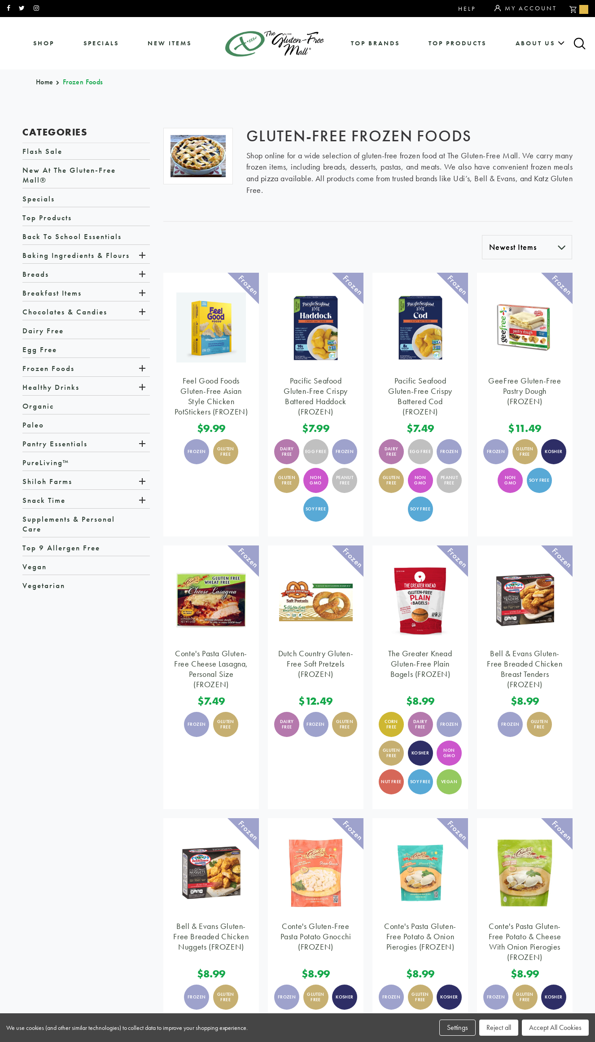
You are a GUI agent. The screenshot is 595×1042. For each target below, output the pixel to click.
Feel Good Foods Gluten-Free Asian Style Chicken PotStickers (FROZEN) (211, 398)
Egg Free (39, 351)
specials (101, 43)
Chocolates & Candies (64, 313)
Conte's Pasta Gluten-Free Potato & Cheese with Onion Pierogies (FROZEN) (525, 943)
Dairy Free (43, 332)
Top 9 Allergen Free (61, 549)
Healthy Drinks (50, 389)
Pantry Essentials (55, 445)
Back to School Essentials (72, 238)
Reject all (498, 1027)
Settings (457, 1027)
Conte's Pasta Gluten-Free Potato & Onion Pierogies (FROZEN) (420, 938)
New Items (170, 43)
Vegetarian (43, 587)
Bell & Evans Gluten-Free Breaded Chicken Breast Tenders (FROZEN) (524, 670)
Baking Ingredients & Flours (76, 257)
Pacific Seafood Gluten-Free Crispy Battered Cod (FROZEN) (420, 398)
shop (43, 43)
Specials (38, 200)
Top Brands (375, 43)
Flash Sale (42, 153)
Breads (35, 276)
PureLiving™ (45, 464)
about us (535, 43)
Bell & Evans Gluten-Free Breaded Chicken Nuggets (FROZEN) (211, 938)
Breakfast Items (52, 295)
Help (467, 8)
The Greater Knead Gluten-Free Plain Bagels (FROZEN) (420, 665)
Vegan (34, 568)
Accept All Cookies (555, 1027)
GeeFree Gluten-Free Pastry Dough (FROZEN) (524, 392)
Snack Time (44, 502)
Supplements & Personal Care (68, 526)
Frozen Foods (48, 370)
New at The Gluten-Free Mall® (69, 177)
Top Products (457, 43)
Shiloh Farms (47, 483)
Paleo (33, 427)
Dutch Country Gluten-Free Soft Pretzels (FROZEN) (316, 665)
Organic (38, 408)
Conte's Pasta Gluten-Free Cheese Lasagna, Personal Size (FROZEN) (211, 670)
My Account (525, 8)
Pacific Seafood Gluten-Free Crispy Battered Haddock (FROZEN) (316, 398)
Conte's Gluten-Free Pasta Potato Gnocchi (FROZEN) (315, 938)
